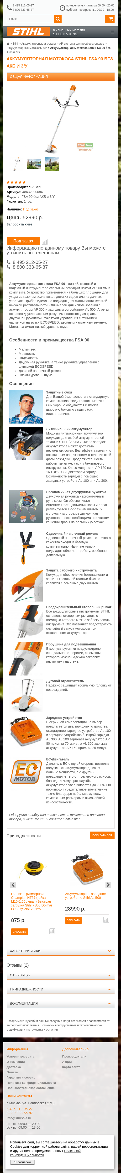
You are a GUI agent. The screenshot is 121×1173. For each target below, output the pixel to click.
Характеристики (25, 951)
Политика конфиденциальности (31, 1082)
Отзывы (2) (20, 975)
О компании (16, 1061)
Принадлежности (26, 989)
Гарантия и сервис (21, 1077)
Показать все (102, 835)
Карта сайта (71, 1067)
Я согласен (22, 1162)
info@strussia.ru (19, 1118)
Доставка (14, 1067)
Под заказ (23, 241)
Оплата (12, 1072)
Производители (74, 1056)
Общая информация (29, 77)
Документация (24, 1003)
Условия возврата (21, 1056)
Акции (67, 1061)
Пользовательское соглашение (31, 1088)
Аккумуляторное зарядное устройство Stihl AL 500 (85, 896)
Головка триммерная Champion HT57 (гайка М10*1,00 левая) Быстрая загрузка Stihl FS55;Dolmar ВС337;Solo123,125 (31, 901)
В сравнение (45, 242)
